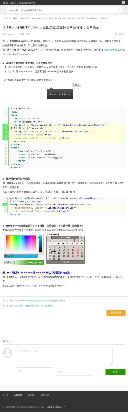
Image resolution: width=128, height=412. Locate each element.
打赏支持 (45, 395)
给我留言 (18, 395)
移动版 (5, 395)
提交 (115, 372)
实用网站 (32, 395)
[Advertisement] (60, 323)
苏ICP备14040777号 (56, 407)
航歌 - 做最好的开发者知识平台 (19, 2)
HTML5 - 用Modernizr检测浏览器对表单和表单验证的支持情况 (37, 300)
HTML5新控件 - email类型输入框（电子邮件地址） (32, 306)
